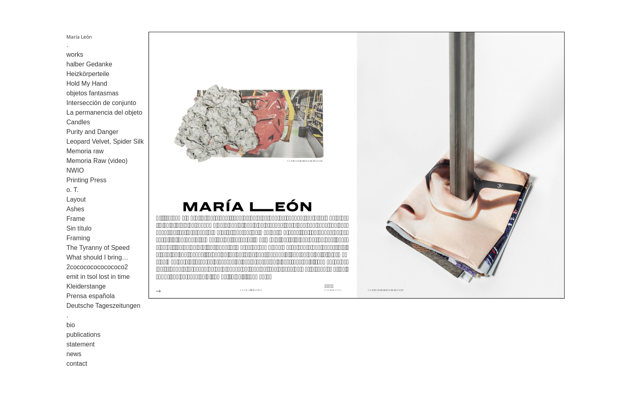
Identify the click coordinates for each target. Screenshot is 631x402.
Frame (75, 218)
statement (80, 344)
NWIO (75, 170)
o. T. (72, 189)
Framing (78, 238)
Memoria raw (84, 151)
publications (83, 334)
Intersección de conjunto (101, 102)
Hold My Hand (86, 83)
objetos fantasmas (92, 93)
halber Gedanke (89, 64)
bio (70, 325)
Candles (78, 122)
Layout (76, 199)
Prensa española (90, 296)
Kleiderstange (86, 286)
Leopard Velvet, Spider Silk (105, 141)
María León (79, 36)
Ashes (75, 209)
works (74, 54)
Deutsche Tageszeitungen (103, 305)
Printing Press (86, 180)
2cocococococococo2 (97, 267)
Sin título (78, 228)
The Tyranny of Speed (98, 247)
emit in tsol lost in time (98, 276)
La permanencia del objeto (104, 112)
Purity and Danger (92, 131)
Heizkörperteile (87, 73)
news (73, 353)
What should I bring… (97, 257)
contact (76, 363)
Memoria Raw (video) (97, 160)
